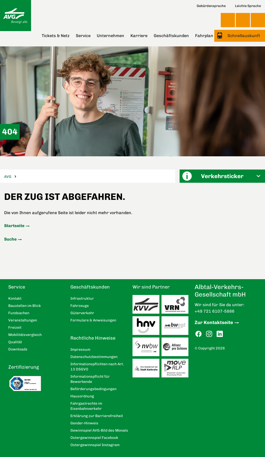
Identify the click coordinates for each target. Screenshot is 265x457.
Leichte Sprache (248, 6)
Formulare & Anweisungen (93, 320)
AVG (7, 176)
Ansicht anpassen (228, 20)
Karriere (139, 35)
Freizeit (14, 327)
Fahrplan (204, 35)
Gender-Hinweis (84, 423)
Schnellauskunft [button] (243, 35)
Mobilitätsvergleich (25, 335)
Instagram (209, 334)
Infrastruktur (82, 298)
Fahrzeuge (79, 306)
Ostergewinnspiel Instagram (95, 445)
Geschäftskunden (171, 35)
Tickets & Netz (56, 35)
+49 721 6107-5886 (214, 311)
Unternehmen (110, 35)
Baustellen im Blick (24, 306)
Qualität (15, 342)
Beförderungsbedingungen (93, 389)
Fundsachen (18, 313)
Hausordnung (82, 396)
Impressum (80, 349)
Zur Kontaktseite (214, 322)
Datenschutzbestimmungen (93, 357)
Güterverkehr (82, 313)
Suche (10, 239)
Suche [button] (258, 20)
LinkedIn (220, 334)
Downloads (17, 349)
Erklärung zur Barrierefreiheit (96, 416)
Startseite (14, 225)
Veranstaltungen (22, 320)
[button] (222, 176)
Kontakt (243, 20)
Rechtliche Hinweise (92, 338)
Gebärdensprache (211, 6)
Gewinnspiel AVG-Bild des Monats (99, 430)
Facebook (198, 334)
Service (83, 35)
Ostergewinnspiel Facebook (94, 437)
